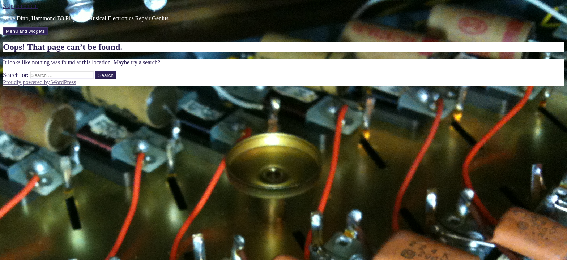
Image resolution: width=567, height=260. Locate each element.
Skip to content (20, 6)
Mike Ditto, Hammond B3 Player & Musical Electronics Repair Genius (86, 18)
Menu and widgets (25, 31)
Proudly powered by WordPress (39, 82)
